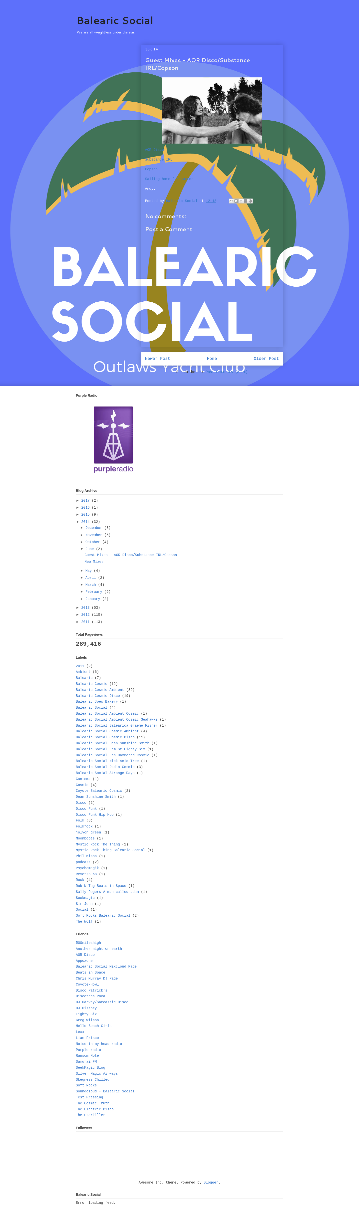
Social (82, 910)
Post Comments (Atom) (227, 372)
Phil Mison (86, 856)
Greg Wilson (87, 1020)
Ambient (83, 672)
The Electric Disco (95, 1109)
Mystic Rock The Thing (98, 844)
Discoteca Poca (90, 996)
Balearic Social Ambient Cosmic (107, 714)
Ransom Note (87, 1056)
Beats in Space (90, 973)
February (94, 592)
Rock (80, 880)
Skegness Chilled (92, 1080)
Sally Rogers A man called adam (107, 892)
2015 (86, 515)
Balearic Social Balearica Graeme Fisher (117, 726)
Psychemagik (87, 868)
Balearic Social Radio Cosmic (105, 767)
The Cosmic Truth (92, 1103)
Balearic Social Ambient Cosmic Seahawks (117, 720)
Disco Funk (86, 809)
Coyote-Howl (87, 985)
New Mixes (93, 562)
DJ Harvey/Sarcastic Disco (102, 1002)
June (90, 549)
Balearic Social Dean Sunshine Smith (112, 743)
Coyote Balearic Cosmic (99, 791)
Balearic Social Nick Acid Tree (107, 761)
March (91, 585)
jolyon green (88, 832)
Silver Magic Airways (97, 1074)
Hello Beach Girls (94, 1026)
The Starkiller (90, 1115)
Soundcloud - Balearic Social (105, 1091)
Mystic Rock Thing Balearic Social (110, 850)
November (94, 535)
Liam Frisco (87, 1038)
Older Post (266, 358)
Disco (81, 803)
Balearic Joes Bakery (97, 702)
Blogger (211, 1183)
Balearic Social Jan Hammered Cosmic (112, 755)
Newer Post (157, 358)
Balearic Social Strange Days (105, 773)
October (93, 542)
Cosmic (82, 785)
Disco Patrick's (91, 991)
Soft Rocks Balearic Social (103, 916)
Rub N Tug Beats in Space (101, 886)
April (91, 578)
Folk (80, 820)
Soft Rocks (86, 1085)
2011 (86, 622)
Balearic (84, 678)
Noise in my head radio (99, 1044)
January (93, 599)
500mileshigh (88, 943)
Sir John (84, 904)
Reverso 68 (86, 874)
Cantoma (83, 779)
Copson (151, 169)
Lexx (80, 1032)
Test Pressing (89, 1097)
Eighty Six (86, 1014)
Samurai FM (86, 1062)
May (89, 571)
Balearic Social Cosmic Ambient (107, 731)
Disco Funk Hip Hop (95, 815)
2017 (86, 501)
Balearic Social (114, 20)
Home (212, 358)
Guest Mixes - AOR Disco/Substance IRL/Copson (130, 555)
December (94, 528)
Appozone (84, 961)
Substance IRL (158, 160)
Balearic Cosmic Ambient (100, 690)
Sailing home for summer (169, 179)
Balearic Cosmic (91, 684)
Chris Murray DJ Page (97, 979)
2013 (86, 608)
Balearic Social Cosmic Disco (105, 737)
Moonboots (85, 838)
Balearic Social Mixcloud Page (106, 967)
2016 (86, 508)
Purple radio (88, 1050)
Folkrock (84, 826)
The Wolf (84, 922)
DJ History (86, 1008)
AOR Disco (154, 150)
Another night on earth (99, 949)
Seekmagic (85, 898)
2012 (86, 615)
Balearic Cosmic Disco (98, 696)
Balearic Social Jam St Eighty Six (110, 749)
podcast (83, 862)
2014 (86, 522)
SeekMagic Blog (90, 1068)
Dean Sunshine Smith (96, 797)
